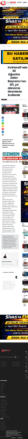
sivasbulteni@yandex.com (8, 264)
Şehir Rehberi (4, 415)
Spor (2, 391)
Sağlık (2, 389)
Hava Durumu (4, 400)
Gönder (16, 277)
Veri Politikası (4, 366)
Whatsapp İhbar (16, 364)
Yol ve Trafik (3, 402)
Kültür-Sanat (4, 395)
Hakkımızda (3, 362)
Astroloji (2, 429)
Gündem (19, 2)
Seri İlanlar (3, 413)
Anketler (2, 424)
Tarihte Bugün (4, 409)
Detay (14, 437)
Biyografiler (3, 425)
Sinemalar (3, 411)
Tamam (19, 437)
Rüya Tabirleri (4, 427)
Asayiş (2, 393)
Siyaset (2, 387)
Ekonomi (3, 385)
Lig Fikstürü (3, 407)
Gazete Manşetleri (5, 417)
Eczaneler (3, 405)
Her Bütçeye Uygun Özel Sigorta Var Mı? (26, 234)
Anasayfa (3, 46)
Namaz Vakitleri (4, 404)
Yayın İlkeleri (3, 364)
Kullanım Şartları (16, 362)
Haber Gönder (15, 366)
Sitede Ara (3, 422)
